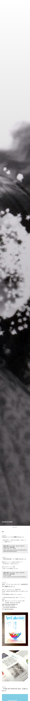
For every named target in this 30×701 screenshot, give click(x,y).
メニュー (15, 527)
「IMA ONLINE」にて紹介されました (14, 559)
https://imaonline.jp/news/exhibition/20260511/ (14, 576)
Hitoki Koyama (7, 522)
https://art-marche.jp (9, 609)
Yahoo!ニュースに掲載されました (13, 537)
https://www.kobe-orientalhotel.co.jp (10, 604)
